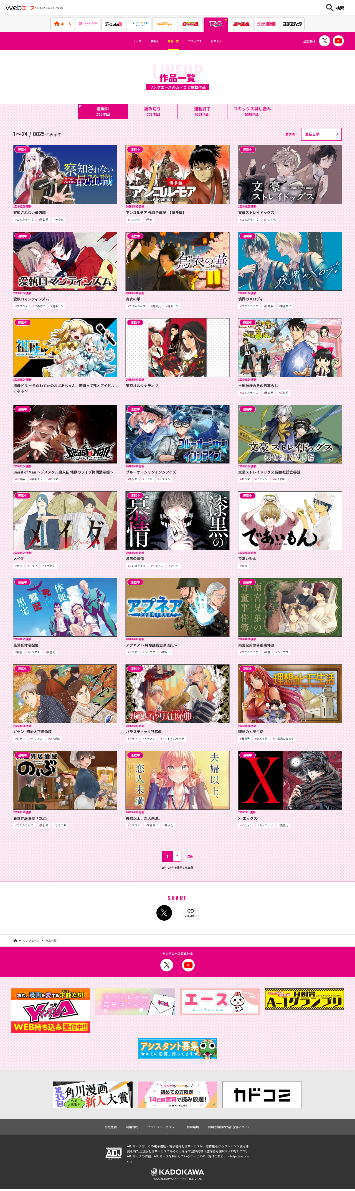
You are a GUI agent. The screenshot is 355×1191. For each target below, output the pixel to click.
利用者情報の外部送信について (229, 1128)
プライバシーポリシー (162, 1128)
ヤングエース (31, 942)
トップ (124, 41)
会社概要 (111, 1128)
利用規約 (132, 1128)
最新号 (146, 41)
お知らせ (229, 41)
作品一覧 (171, 41)
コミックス (200, 41)
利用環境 (193, 1128)
